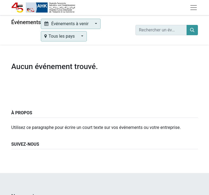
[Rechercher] (192, 30)
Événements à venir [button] (66, 23)
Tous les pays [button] (60, 36)
